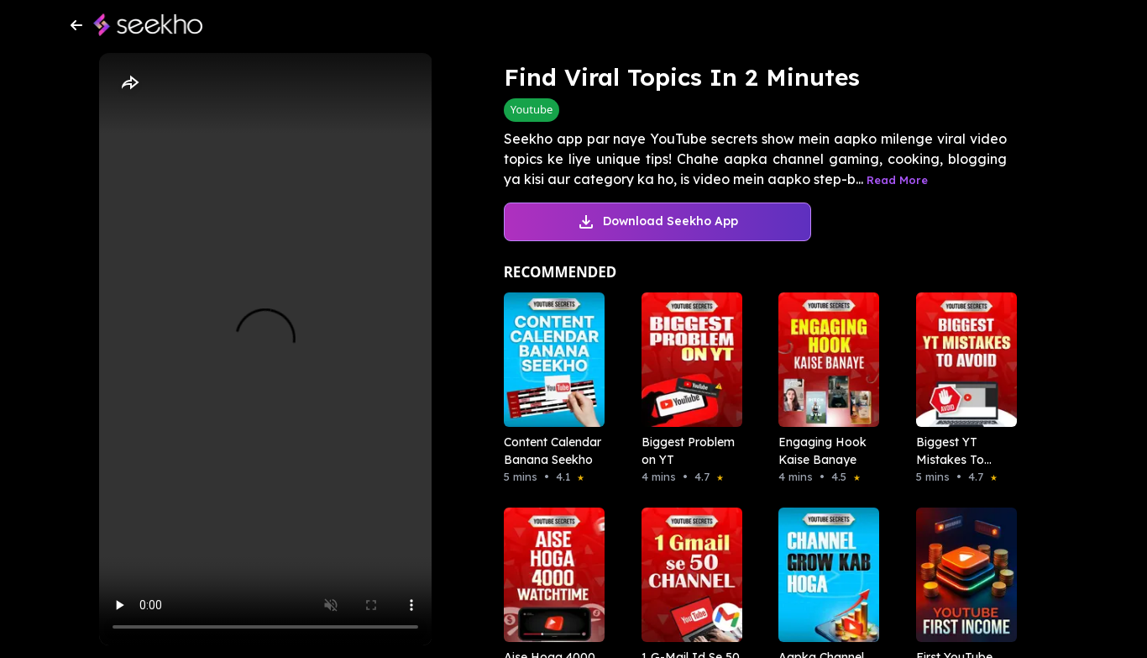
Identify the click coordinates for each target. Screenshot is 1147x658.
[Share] (129, 83)
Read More (897, 180)
